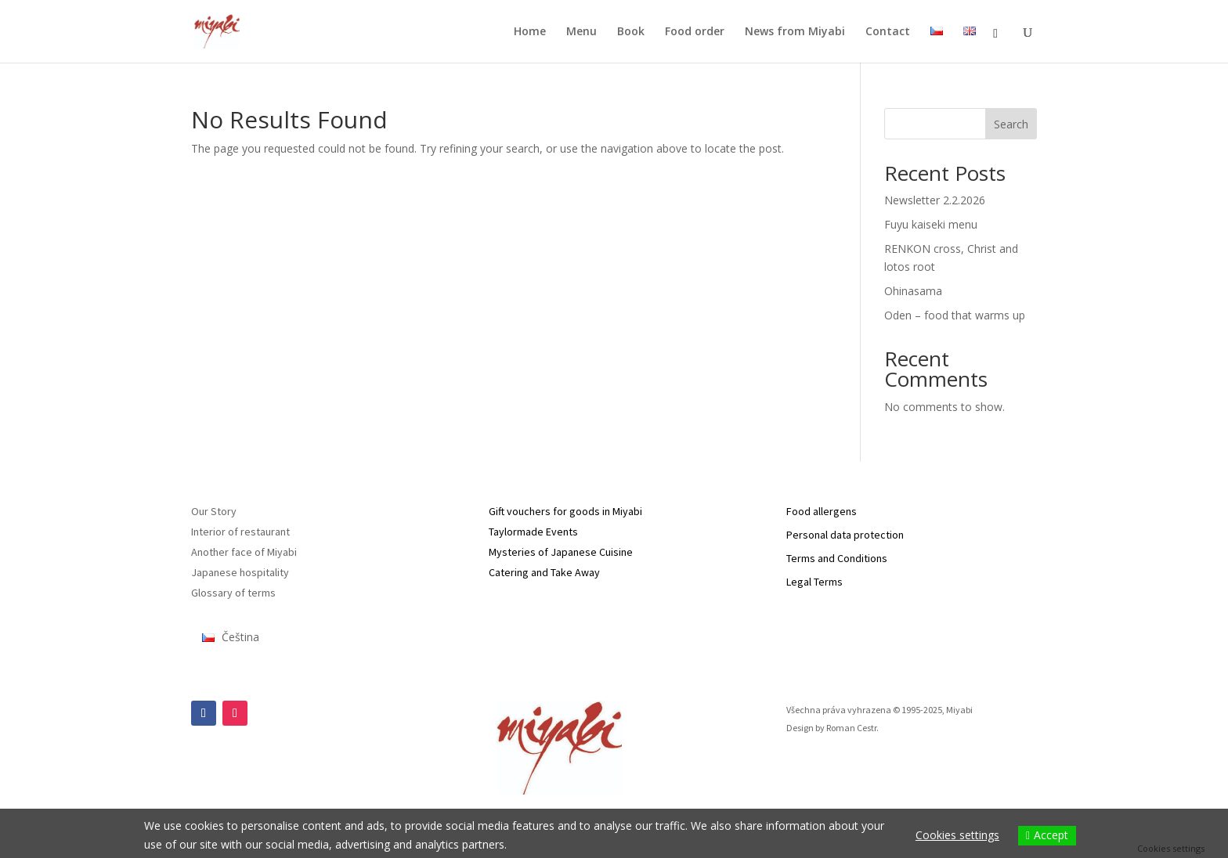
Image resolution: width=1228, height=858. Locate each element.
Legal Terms (814, 582)
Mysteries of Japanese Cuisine (561, 552)
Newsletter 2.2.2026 (934, 200)
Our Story (214, 511)
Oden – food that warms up (954, 315)
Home (530, 32)
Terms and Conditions (836, 558)
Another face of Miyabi (244, 552)
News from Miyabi (795, 32)
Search (1011, 124)
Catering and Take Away (544, 572)
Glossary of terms (233, 593)
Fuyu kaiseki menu (930, 224)
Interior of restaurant (240, 532)
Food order (694, 32)
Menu (581, 32)
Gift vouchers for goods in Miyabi (565, 511)
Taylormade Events (533, 532)
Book (631, 32)
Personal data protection (845, 535)
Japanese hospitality (240, 572)
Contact (887, 32)
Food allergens (821, 511)
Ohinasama (913, 290)
